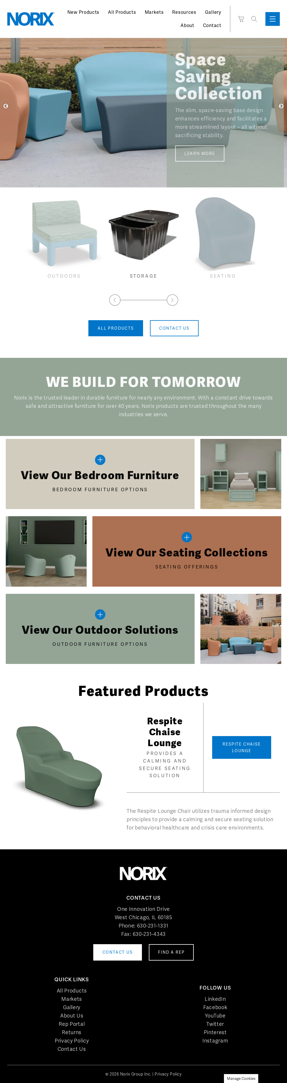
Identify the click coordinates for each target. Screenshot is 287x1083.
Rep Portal (72, 1024)
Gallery (213, 12)
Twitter (215, 1024)
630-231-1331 (152, 925)
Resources (184, 12)
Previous (6, 106)
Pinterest (215, 1032)
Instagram (215, 1040)
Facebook (215, 1007)
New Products (83, 12)
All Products (122, 12)
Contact (212, 25)
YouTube (215, 1015)
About (187, 25)
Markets (154, 12)
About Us (71, 1015)
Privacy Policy (72, 1040)
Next (281, 106)
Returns (71, 1032)
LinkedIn (215, 999)
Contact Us (72, 1049)
